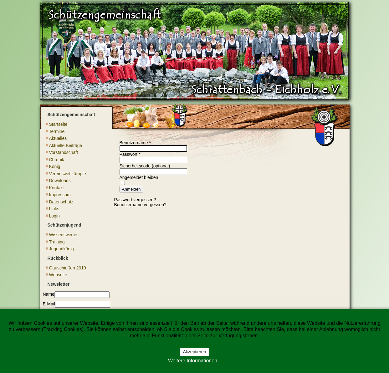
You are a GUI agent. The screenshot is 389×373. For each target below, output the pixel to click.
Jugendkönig (61, 248)
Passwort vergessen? (135, 199)
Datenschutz (61, 201)
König (54, 166)
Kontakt (56, 187)
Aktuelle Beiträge (65, 145)
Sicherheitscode (135, 165)
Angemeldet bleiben (139, 177)
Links (54, 208)
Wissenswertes (64, 234)
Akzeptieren (194, 351)
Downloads (60, 180)
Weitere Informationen (192, 360)
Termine (57, 131)
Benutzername (135, 142)
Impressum (60, 194)
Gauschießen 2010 (67, 267)
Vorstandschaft (63, 152)
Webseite (58, 274)
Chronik (56, 159)
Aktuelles (58, 138)
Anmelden (131, 189)
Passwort (130, 154)
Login (54, 215)
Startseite (58, 124)
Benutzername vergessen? (140, 204)
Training (57, 241)
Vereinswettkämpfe (67, 173)
